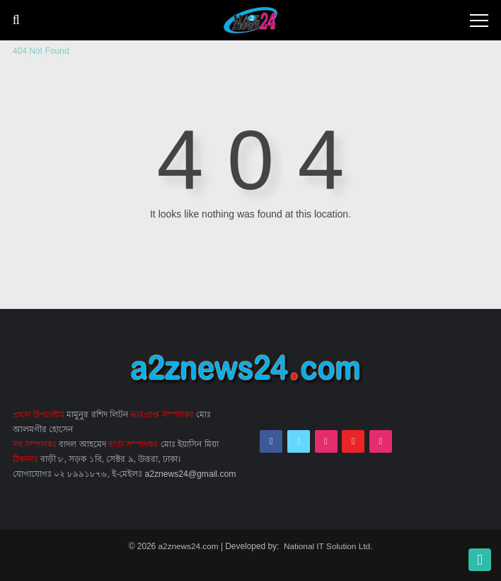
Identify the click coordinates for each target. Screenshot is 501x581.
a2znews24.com (189, 546)
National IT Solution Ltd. (328, 546)
